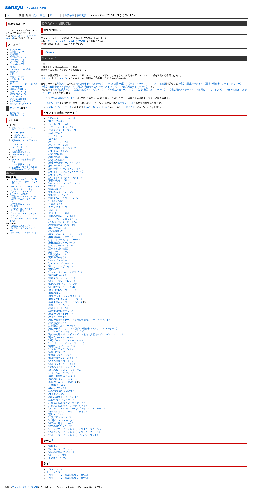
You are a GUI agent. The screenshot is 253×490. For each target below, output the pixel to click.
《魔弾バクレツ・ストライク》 (63, 290)
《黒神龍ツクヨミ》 (57, 322)
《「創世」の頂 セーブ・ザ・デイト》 (66, 402)
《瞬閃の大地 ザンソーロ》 (61, 423)
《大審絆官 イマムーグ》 (59, 417)
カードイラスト (129, 107)
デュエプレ (15, 108)
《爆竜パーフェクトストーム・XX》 (65, 340)
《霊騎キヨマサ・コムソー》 (61, 278)
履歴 (42, 15)
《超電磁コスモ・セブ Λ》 (209, 89)
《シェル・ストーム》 (58, 124)
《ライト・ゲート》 (57, 316)
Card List (18, 145)
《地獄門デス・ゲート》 (181, 89)
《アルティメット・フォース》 (63, 130)
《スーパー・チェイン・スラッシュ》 (66, 343)
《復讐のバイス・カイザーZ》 (62, 367)
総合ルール (19, 135)
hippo (86, 107)
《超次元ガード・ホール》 (134, 86)
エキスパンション (18, 57)
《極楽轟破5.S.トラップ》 (60, 426)
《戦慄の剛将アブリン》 (59, 180)
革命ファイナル (126, 103)
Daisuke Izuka (100, 107)
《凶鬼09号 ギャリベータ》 (61, 399)
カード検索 (19, 132)
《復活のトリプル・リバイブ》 (63, 379)
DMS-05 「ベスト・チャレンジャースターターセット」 (24, 187)
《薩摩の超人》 (55, 293)
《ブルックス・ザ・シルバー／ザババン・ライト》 (73, 435)
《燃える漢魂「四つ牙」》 (60, 361)
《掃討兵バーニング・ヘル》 (61, 118)
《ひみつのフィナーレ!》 (21, 191)
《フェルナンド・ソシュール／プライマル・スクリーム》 (76, 408)
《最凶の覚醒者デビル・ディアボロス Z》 (97, 86)
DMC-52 (78, 302)
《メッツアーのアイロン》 (60, 245)
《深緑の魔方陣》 (61, 89)
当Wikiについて (17, 52)
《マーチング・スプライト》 (23, 233)
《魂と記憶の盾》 (116, 83)
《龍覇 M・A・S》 (56, 382)
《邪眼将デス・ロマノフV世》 (62, 287)
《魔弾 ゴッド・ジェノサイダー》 (64, 296)
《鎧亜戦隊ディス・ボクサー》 (63, 358)
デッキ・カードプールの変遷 (23, 84)
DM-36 (44, 97)
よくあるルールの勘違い (21, 69)
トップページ (16, 49)
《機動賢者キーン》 (57, 254)
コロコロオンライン (21, 152)
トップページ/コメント (20, 194)
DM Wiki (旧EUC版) (37, 8)
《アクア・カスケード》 (21, 209)
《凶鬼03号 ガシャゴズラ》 (61, 390)
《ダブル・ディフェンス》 (60, 349)
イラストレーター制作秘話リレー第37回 (67, 478)
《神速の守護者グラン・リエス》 (64, 162)
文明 (12, 74)
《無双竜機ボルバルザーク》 (90, 83)
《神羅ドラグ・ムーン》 (59, 305)
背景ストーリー (17, 76)
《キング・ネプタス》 (58, 145)
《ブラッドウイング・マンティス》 (65, 177)
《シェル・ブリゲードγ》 (60, 449)
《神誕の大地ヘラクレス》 (120, 89)
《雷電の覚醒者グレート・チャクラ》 (223, 83)
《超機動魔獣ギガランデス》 (61, 242)
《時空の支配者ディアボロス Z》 (58, 86)
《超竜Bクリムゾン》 (58, 458)
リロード (55, 15)
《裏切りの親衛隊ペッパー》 (61, 376)
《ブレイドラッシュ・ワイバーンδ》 (65, 171)
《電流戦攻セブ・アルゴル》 (61, 346)
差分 (35, 15)
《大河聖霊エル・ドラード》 (151, 89)
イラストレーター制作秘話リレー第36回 (67, 475)
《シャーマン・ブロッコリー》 (63, 219)
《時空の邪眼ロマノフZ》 (60, 328)
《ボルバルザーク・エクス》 (142, 83)
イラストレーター (18, 79)
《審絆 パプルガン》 (57, 414)
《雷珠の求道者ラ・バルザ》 (61, 216)
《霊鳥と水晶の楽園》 (58, 248)
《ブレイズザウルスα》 (59, 174)
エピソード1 (53, 103)
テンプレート (16, 96)
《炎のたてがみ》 (56, 121)
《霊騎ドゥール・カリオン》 (23, 196)
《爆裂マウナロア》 (57, 387)
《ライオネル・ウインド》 (60, 373)
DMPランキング (19, 147)
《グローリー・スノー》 (59, 165)
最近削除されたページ (20, 103)
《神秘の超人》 (55, 189)
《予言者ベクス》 (56, 204)
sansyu (14, 7)
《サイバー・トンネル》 (59, 213)
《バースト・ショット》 (59, 136)
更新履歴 (14, 54)
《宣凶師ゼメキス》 (57, 275)
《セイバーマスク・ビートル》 (63, 222)
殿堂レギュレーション (24, 137)
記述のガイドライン (19, 91)
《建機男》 (52, 446)
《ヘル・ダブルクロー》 (59, 260)
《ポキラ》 (52, 210)
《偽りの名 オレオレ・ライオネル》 (65, 370)
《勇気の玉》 (53, 269)
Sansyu (51, 52)
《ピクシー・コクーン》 (59, 251)
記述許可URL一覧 (18, 94)
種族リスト (15, 72)
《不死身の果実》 (56, 201)
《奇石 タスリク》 (56, 393)
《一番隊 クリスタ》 (57, 385)
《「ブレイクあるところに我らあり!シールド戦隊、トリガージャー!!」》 (24, 181)
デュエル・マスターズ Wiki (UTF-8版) (67, 41)
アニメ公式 (17, 149)
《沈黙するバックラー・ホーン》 (64, 198)
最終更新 (81, 15)
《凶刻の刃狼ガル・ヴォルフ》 (89, 89)
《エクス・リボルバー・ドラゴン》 (65, 272)
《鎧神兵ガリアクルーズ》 (60, 192)
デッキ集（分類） (18, 64)
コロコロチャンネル (21, 154)
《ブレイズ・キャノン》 (59, 150)
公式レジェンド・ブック (59, 107)
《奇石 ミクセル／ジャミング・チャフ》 (67, 411)
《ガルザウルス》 (56, 133)
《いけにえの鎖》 (56, 159)
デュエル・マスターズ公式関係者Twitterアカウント (24, 168)
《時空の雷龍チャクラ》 (190, 83)
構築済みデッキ (17, 59)
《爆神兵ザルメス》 (57, 228)
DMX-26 (72, 382)
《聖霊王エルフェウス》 (59, 302)
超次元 (163, 83)
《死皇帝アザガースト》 (59, 207)
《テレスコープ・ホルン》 (60, 263)
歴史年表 (14, 81)
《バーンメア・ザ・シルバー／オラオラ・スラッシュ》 (75, 429)
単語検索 (69, 15)
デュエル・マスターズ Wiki (25, 487)
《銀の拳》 (52, 139)
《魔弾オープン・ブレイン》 (61, 281)
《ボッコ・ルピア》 (57, 455)
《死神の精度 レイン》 (20, 204)
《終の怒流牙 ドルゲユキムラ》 (63, 396)
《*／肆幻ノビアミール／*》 (61, 420)
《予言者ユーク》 (56, 186)
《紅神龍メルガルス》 (58, 195)
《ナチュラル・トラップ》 (60, 127)
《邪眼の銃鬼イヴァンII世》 (61, 452)
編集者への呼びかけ (19, 89)
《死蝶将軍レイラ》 (57, 257)
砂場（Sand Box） (18, 99)
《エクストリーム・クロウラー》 (64, 239)
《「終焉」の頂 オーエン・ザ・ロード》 (67, 405)
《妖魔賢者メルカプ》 (20, 225)
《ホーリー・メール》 (58, 142)
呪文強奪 (14, 206)
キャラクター (16, 86)
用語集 (13, 67)
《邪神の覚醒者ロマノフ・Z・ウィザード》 (96, 328)
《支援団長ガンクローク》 (60, 236)
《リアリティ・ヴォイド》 (60, 266)
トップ (10, 15)
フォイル (63, 78)
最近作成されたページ (20, 101)
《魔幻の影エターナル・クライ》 (64, 168)
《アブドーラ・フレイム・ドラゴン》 (66, 331)
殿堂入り (61, 83)
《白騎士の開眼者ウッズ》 (60, 311)
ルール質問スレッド (21, 164)
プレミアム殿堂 (17, 211)
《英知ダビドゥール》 (58, 308)
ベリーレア (46, 78)
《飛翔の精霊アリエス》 (59, 156)
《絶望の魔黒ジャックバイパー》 (64, 148)
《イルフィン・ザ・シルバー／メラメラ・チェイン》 (74, 432)
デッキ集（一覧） (18, 62)
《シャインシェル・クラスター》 (64, 183)
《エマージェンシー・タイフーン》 (65, 234)
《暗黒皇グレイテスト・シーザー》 (65, 299)
